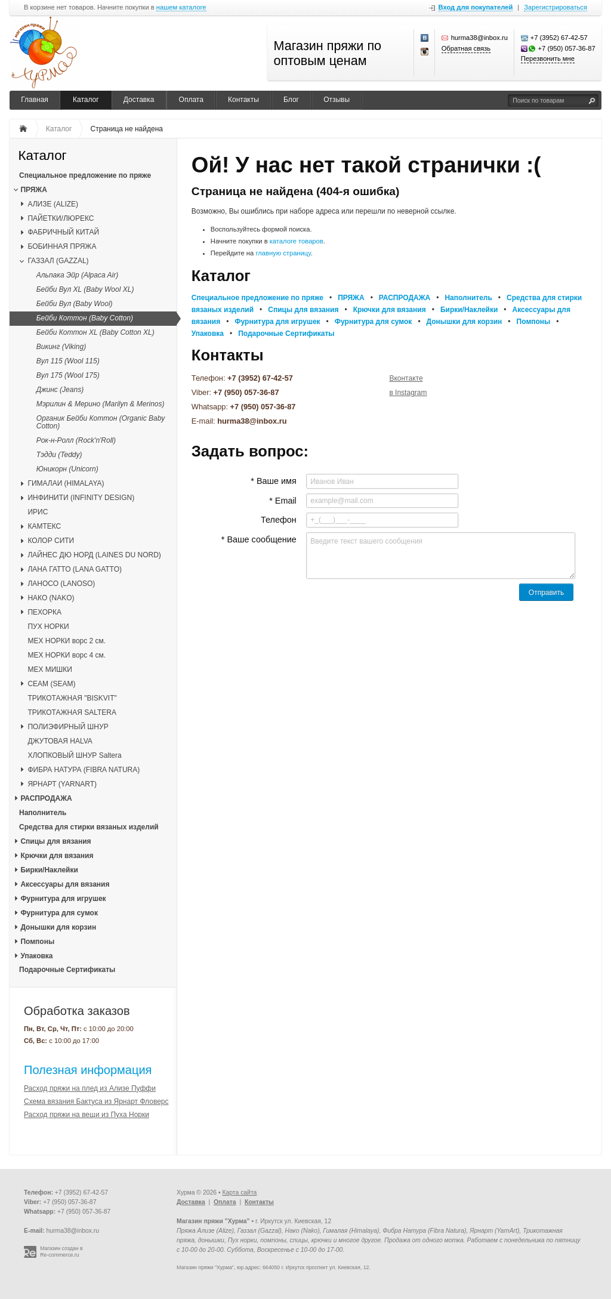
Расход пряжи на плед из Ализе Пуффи (90, 1088)
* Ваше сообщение (259, 539)
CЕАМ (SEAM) (51, 684)
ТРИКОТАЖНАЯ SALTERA (71, 712)
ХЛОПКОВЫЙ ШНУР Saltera (74, 755)
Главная (34, 99)
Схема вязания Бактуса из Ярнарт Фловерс (96, 1101)
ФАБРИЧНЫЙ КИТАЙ (63, 232)
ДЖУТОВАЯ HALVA (59, 741)
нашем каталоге (181, 7)
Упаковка (36, 956)
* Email (283, 500)
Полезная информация (88, 1069)
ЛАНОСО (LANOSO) (61, 583)
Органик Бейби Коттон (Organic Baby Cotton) (100, 422)
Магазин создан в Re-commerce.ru (61, 1251)
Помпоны (37, 941)
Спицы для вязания (55, 841)
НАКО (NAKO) (50, 598)
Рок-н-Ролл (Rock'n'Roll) (76, 440)
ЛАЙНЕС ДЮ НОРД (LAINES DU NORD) (94, 555)
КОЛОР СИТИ (50, 540)
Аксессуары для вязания (64, 884)
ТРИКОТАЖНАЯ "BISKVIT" (71, 698)
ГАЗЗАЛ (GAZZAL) (57, 261)
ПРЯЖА (33, 190)
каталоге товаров (296, 241)
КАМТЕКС (44, 526)
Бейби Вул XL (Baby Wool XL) (85, 289)
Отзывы (336, 99)
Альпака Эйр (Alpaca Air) (77, 275)
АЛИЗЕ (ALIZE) (52, 204)
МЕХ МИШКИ (49, 669)
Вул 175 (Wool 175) (68, 375)
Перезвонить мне (548, 58)
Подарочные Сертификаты (67, 969)
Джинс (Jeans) (60, 389)
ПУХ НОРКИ (48, 626)
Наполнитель (42, 813)
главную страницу (282, 253)
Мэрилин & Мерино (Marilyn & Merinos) (100, 404)
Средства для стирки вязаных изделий (89, 827)
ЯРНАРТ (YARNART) (62, 784)
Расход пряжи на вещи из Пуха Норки (86, 1114)
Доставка (139, 99)
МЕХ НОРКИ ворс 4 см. (66, 655)
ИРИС (37, 512)
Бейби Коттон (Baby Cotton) (84, 318)
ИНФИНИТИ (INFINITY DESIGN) (80, 497)
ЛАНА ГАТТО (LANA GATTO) (74, 569)
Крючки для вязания (56, 855)
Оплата (191, 99)
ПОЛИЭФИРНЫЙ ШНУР (67, 727)
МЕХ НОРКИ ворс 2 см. (66, 641)
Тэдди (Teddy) (59, 455)
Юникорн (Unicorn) (67, 469)
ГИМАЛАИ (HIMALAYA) (65, 483)
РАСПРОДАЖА (46, 798)
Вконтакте (405, 378)
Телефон (279, 519)
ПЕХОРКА (44, 612)
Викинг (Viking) (61, 347)
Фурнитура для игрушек (63, 898)
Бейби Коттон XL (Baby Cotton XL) (95, 332)
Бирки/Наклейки (49, 870)
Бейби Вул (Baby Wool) (74, 304)
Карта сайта (239, 1192)
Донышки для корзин (58, 927)
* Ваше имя (273, 481)
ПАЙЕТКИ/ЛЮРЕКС (60, 218)
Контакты (243, 99)
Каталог (86, 99)
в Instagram (408, 392)
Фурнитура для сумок (59, 913)
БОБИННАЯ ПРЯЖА (61, 246)
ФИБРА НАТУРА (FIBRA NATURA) (83, 770)
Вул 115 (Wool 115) (68, 361)
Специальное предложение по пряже (85, 175)
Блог (291, 99)
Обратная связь (466, 48)
